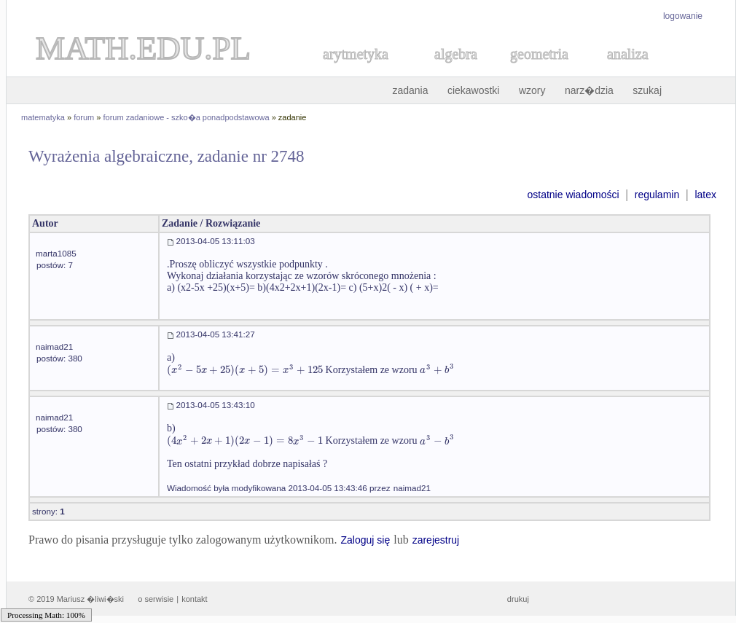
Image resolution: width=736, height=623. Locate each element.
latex (705, 194)
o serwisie (155, 599)
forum (84, 117)
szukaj (647, 90)
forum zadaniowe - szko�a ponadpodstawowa (186, 117)
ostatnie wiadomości (573, 194)
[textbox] (245, 369)
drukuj (518, 599)
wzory (532, 90)
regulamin (657, 194)
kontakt (194, 599)
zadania (410, 90)
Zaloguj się (365, 540)
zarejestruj (436, 540)
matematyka (43, 117)
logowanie (682, 16)
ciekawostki (473, 90)
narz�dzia (589, 90)
